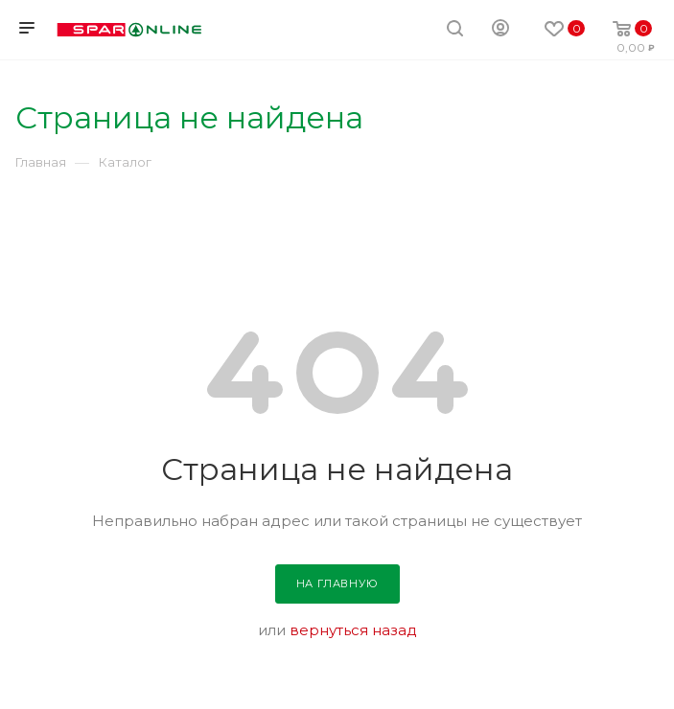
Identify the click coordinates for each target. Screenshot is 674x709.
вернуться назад (353, 630)
